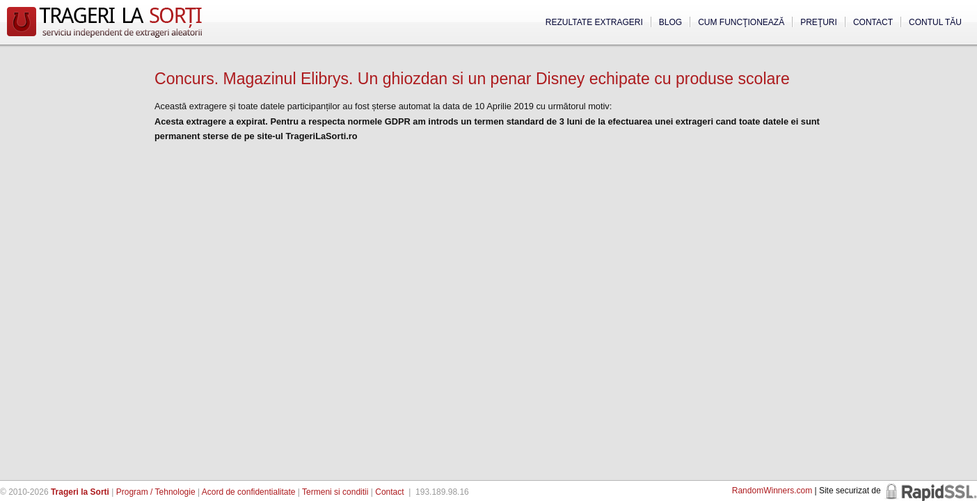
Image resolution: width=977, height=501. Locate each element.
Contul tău (935, 22)
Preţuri (818, 22)
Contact (873, 22)
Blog (670, 22)
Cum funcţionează (741, 22)
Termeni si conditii (335, 492)
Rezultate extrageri (594, 22)
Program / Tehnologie (156, 492)
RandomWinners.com (772, 490)
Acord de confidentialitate (249, 492)
